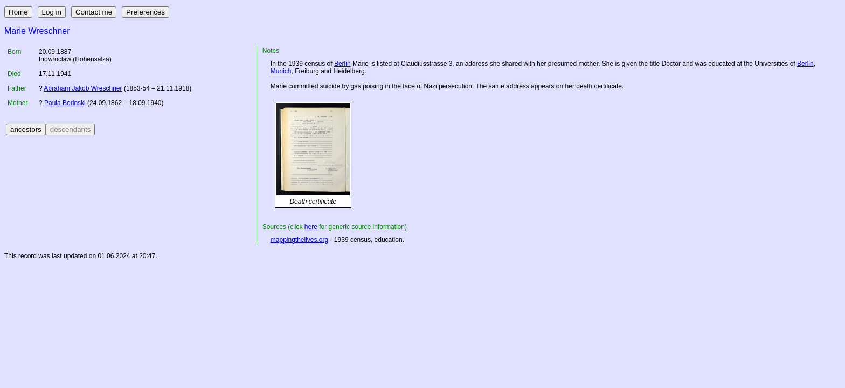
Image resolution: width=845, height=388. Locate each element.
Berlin (342, 63)
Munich (281, 71)
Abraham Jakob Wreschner (83, 88)
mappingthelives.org (299, 240)
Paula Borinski (65, 103)
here (310, 227)
